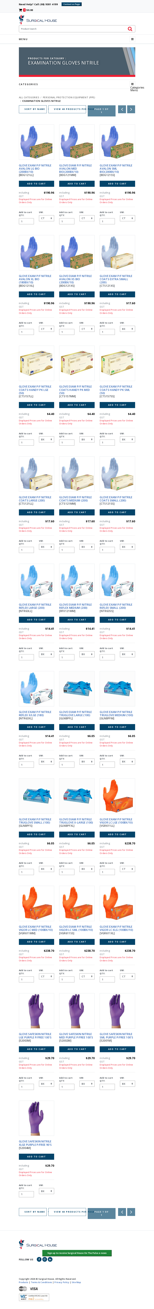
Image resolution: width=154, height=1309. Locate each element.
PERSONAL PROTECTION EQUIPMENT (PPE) (69, 97)
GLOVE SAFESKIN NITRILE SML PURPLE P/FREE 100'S (116, 1035)
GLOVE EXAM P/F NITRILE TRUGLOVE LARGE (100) (75, 713)
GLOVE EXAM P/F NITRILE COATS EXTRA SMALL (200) (116, 279)
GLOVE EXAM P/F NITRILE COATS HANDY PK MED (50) (75, 390)
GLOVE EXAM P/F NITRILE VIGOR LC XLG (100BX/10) (116, 928)
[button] (77, 1253)
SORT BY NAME (35, 109)
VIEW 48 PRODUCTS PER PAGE (70, 109)
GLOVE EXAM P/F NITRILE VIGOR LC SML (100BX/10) (76, 928)
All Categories (29, 97)
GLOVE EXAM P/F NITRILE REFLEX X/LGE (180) (35, 713)
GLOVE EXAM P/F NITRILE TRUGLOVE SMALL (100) (35, 820)
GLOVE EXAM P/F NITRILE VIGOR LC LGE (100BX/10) (116, 820)
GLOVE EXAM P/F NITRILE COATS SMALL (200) (116, 498)
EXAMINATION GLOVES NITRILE (41, 100)
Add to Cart (36, 183)
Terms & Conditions (41, 1282)
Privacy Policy (61, 1282)
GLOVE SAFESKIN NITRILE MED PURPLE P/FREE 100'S (76, 1035)
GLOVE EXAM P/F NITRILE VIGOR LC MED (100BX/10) (36, 928)
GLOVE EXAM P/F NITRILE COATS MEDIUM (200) (75, 498)
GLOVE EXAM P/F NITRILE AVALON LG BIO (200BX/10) (35, 169)
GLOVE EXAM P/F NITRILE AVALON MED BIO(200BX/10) (75, 169)
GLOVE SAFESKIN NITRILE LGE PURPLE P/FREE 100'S (35, 1035)
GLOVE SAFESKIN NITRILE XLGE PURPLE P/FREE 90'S (35, 1143)
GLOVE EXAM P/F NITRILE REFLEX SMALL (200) (116, 606)
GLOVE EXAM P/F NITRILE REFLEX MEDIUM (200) (75, 606)
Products (23, 1282)
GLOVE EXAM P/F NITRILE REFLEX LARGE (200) (35, 606)
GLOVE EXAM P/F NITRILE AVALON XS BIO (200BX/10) (75, 279)
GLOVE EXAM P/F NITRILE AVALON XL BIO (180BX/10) (35, 279)
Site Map (76, 1282)
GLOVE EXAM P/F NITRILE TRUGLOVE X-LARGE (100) (76, 820)
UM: (41, 212)
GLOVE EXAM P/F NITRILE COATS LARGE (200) (35, 498)
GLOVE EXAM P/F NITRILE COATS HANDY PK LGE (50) (35, 390)
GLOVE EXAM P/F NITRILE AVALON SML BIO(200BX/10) (116, 169)
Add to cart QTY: (25, 214)
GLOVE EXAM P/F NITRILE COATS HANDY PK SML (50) (116, 390)
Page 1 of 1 (101, 111)
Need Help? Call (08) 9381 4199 (40, 4)
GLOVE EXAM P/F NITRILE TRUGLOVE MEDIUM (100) (116, 713)
